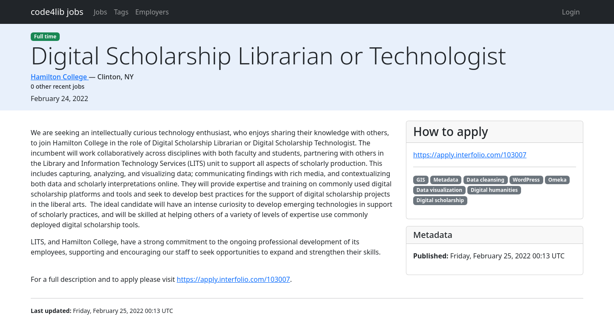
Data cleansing (485, 179)
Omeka (557, 179)
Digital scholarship (440, 200)
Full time (45, 36)
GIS (421, 179)
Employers (152, 12)
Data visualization (439, 190)
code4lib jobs (57, 11)
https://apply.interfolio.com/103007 (233, 279)
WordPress (526, 179)
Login (571, 12)
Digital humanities (494, 190)
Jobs (100, 12)
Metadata (446, 179)
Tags (121, 12)
